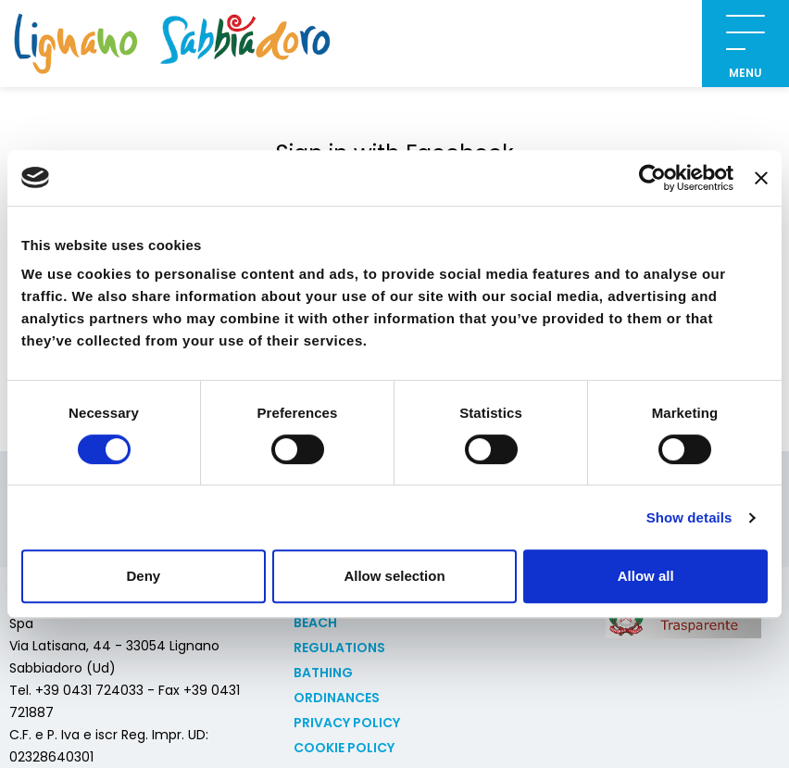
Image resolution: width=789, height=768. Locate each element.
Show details (689, 517)
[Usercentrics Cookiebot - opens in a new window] (652, 178)
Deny (143, 576)
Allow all (646, 576)
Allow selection (394, 576)
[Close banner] (761, 177)
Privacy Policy (347, 722)
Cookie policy (344, 747)
